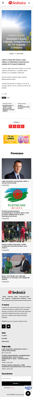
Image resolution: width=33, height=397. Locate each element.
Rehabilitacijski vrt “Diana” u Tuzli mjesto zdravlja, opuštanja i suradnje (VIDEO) (8, 108)
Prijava (16, 383)
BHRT (8, 97)
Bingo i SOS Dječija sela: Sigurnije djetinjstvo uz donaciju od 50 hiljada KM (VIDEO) (15, 277)
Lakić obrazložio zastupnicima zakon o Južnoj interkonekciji (15, 182)
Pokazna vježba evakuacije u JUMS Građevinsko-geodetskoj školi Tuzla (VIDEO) (14, 246)
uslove (12, 387)
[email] (16, 378)
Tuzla (3, 362)
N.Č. (6, 94)
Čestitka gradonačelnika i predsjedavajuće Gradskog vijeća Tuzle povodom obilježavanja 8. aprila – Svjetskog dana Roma (15, 213)
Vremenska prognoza (16, 35)
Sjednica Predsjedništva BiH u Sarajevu (24, 107)
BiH (3, 352)
